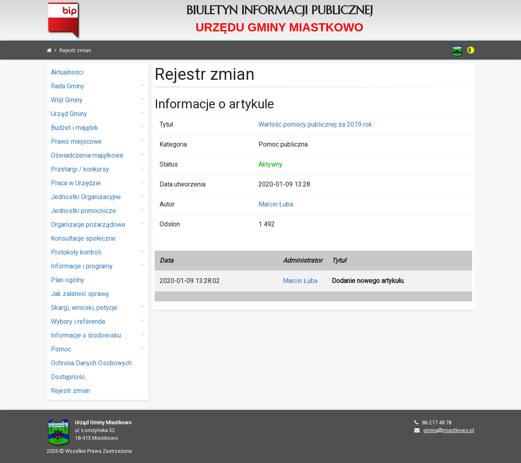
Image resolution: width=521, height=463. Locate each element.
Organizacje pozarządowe (97, 224)
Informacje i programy (97, 265)
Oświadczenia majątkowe (97, 155)
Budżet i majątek (97, 127)
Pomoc (97, 349)
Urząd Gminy (97, 113)
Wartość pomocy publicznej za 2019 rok (315, 124)
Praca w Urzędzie (97, 182)
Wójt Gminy (97, 99)
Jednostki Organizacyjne (97, 196)
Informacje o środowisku (97, 335)
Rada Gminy (97, 85)
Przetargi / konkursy (97, 169)
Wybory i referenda (97, 321)
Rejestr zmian (70, 391)
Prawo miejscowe (97, 141)
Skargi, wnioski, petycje (97, 307)
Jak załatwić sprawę (80, 294)
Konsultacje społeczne (83, 238)
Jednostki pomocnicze (97, 210)
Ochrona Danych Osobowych (91, 363)
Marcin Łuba (275, 204)
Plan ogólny (67, 280)
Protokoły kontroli (97, 252)
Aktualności (67, 72)
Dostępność (68, 377)
